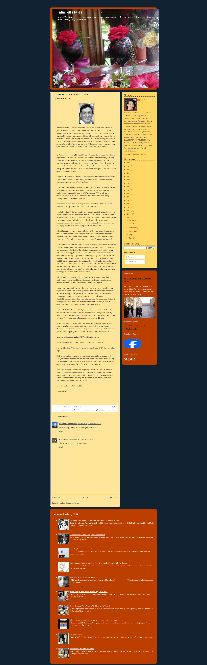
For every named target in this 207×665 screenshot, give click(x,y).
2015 (129, 200)
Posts (129, 257)
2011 (129, 214)
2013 (129, 207)
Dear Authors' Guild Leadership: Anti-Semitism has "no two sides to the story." (99, 563)
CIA (78, 410)
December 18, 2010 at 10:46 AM (89, 424)
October (132, 231)
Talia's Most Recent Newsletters (82, 649)
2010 (129, 217)
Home (85, 498)
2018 (129, 190)
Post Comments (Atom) (70, 503)
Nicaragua (101, 410)
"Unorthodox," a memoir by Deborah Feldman (87, 534)
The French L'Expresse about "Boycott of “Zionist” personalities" (94, 620)
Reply (61, 431)
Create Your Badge (130, 350)
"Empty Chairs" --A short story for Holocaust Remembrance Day (94, 520)
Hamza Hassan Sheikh (68, 424)
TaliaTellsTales (70, 12)
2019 (129, 187)
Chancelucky (64, 439)
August (132, 235)
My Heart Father (76, 634)
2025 (129, 166)
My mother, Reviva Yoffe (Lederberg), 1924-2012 (88, 592)
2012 (129, 211)
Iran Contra (85, 410)
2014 (129, 204)
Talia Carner (144, 100)
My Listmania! (131, 329)
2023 (129, 173)
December (133, 220)
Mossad (93, 410)
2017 (129, 194)
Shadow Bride (111, 410)
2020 (129, 183)
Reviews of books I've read (136, 325)
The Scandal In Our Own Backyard (83, 577)
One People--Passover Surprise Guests (84, 549)
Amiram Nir (72, 410)
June (131, 238)
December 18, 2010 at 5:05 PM (81, 439)
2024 (129, 170)
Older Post (114, 498)
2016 (129, 197)
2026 (129, 163)
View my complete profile (136, 154)
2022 (129, 176)
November (133, 228)
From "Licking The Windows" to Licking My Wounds (90, 606)
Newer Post (56, 498)
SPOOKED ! (133, 223)
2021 (129, 180)
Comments (131, 262)
